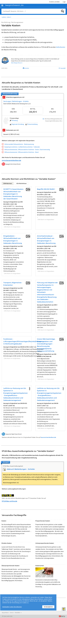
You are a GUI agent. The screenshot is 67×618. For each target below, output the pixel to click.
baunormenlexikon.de (48, 437)
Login (64, 2)
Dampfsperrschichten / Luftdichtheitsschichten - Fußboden (22, 147)
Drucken (26, 68)
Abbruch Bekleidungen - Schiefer (21, 469)
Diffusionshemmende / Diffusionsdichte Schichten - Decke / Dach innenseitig (27, 149)
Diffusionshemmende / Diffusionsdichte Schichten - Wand (21, 152)
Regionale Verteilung (17, 124)
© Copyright (62, 68)
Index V (9, 17)
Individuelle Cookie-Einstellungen (12, 607)
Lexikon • (4, 17)
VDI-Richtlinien (21, 183)
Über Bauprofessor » (17, 63)
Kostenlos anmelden (54, 2)
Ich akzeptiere (48, 607)
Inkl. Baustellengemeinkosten (53, 119)
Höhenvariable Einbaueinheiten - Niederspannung (19, 144)
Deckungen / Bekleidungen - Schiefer (16, 101)
